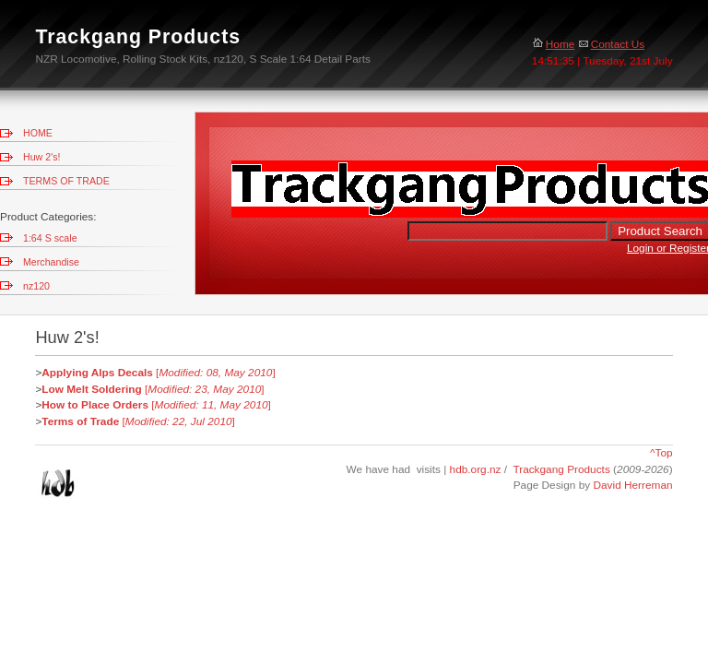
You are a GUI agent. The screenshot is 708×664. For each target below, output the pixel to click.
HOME (38, 132)
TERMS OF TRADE (66, 180)
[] (214, 372)
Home (553, 44)
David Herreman (632, 485)
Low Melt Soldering (91, 389)
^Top (661, 452)
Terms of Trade (80, 421)
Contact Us (611, 44)
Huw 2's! (41, 156)
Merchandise (51, 261)
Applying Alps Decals (97, 372)
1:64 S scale (50, 237)
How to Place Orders (94, 404)
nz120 (36, 285)
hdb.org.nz (477, 469)
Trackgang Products (561, 469)
